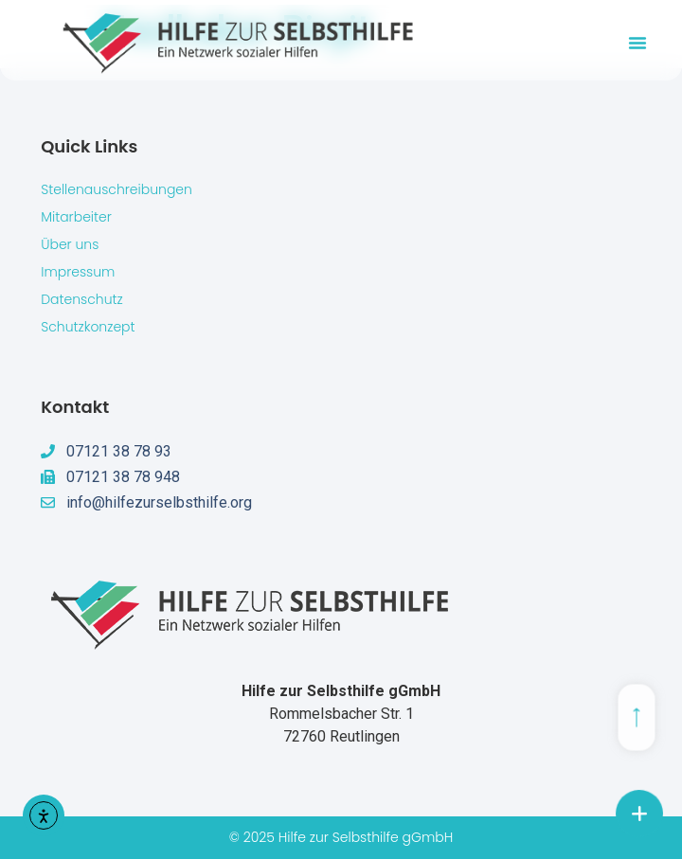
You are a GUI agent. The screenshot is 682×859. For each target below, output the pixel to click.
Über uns (70, 244)
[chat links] (640, 814)
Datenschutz (82, 299)
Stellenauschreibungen (116, 189)
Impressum (78, 271)
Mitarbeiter (76, 216)
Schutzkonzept (88, 326)
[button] (637, 42)
